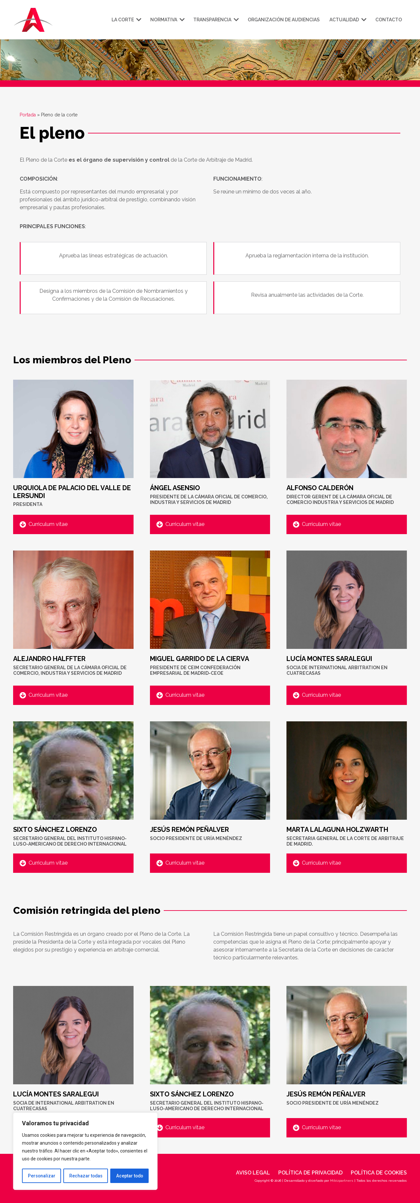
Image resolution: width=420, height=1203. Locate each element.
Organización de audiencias (284, 19)
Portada (28, 114)
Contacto (388, 19)
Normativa (167, 20)
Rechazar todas (86, 1175)
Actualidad (347, 20)
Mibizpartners (341, 1180)
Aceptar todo (129, 1175)
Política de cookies (379, 1173)
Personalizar (41, 1175)
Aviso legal (253, 1173)
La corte (126, 20)
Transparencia (215, 20)
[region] (85, 1151)
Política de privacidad (310, 1173)
